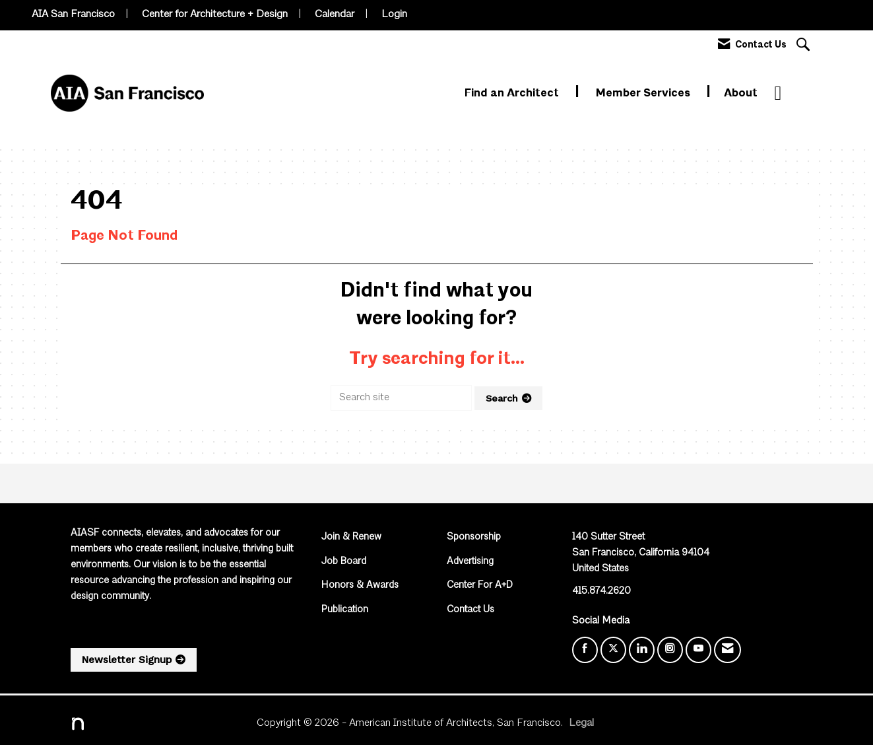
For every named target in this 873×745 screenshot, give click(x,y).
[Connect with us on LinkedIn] (642, 650)
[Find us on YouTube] (698, 650)
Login (394, 14)
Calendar (334, 14)
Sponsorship (474, 537)
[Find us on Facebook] (585, 650)
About (741, 93)
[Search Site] (804, 46)
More (789, 93)
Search (502, 398)
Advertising (470, 562)
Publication (344, 610)
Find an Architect (513, 93)
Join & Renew (351, 537)
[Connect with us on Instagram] (670, 650)
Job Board (343, 562)
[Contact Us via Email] (727, 650)
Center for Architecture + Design (215, 14)
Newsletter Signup (127, 660)
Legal (581, 723)
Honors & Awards (360, 585)
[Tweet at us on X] (613, 650)
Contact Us (470, 610)
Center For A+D (480, 585)
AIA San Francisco (73, 14)
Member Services (644, 93)
